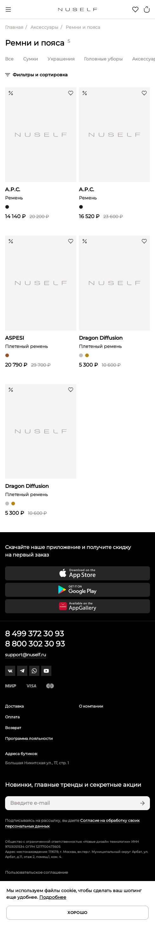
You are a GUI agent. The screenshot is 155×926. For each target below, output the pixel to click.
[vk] (10, 671)
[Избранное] (135, 9)
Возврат (13, 727)
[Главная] (77, 9)
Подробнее (52, 897)
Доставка (14, 706)
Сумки (30, 59)
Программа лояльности (29, 738)
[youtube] (46, 671)
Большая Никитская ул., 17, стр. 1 (37, 762)
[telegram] (22, 671)
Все (9, 59)
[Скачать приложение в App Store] (77, 573)
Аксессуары (43, 27)
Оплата (12, 717)
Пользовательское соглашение (36, 872)
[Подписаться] (142, 803)
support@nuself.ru (25, 655)
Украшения (61, 59)
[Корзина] (147, 9)
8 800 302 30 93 (35, 643)
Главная (14, 27)
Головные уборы (103, 59)
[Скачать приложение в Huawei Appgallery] (77, 606)
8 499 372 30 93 (34, 633)
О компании (91, 706)
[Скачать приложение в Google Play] (77, 590)
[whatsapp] (34, 671)
